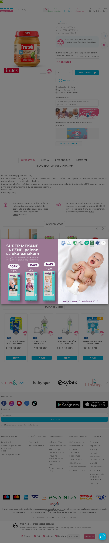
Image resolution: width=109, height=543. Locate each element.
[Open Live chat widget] (102, 536)
